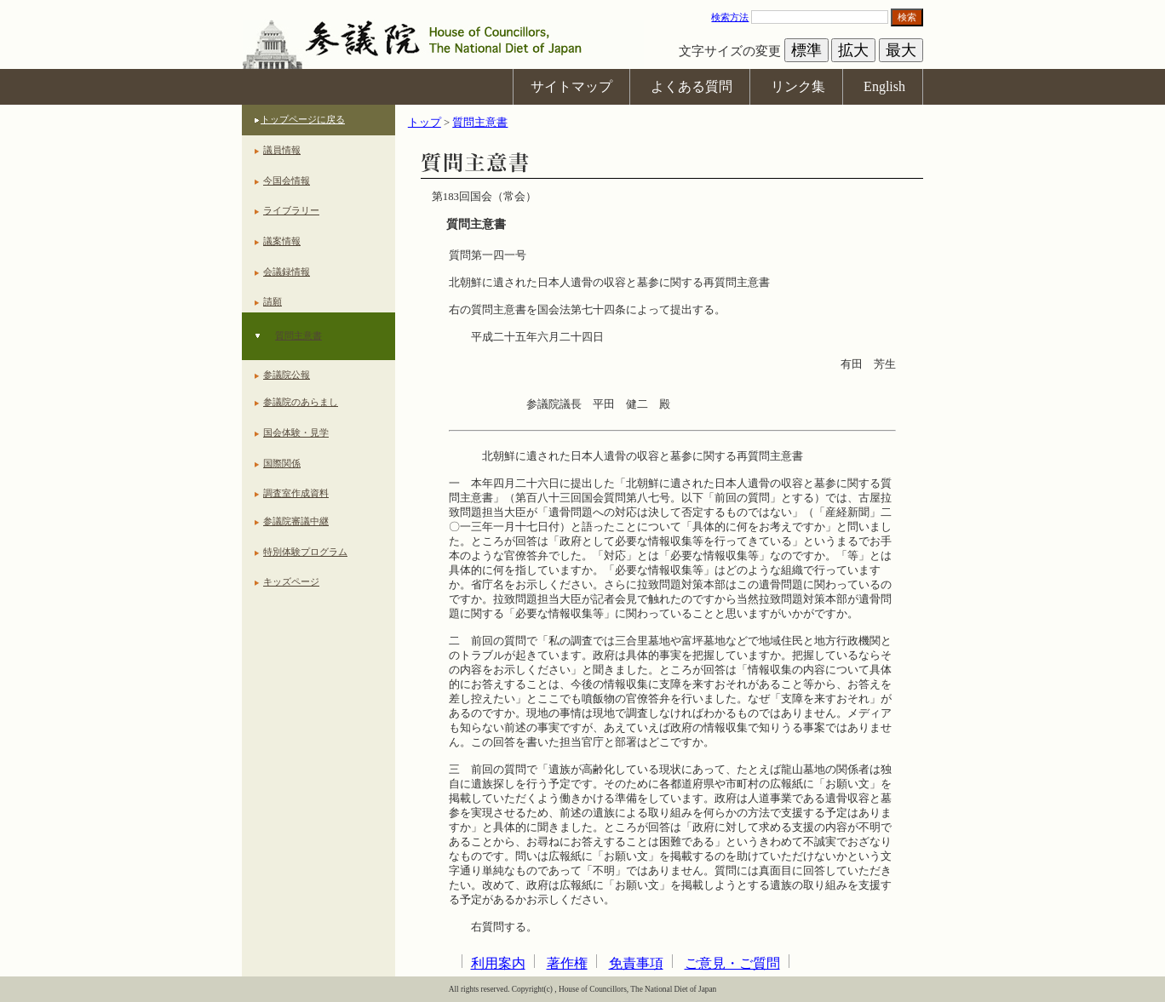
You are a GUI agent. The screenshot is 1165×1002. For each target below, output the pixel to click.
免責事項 (636, 963)
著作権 (567, 963)
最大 (901, 50)
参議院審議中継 (296, 521)
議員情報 (282, 150)
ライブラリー (291, 210)
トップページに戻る (303, 119)
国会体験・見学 (296, 432)
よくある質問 (691, 86)
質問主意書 (298, 335)
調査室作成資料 (296, 493)
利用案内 (498, 963)
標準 (806, 50)
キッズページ (291, 581)
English (884, 86)
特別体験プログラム (305, 552)
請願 (272, 301)
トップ (424, 123)
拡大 (853, 50)
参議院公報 (286, 374)
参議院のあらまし (300, 402)
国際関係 (282, 463)
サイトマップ (571, 86)
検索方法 (730, 17)
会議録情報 (286, 271)
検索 (907, 17)
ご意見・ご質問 (732, 963)
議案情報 (282, 241)
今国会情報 (286, 180)
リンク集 (798, 86)
